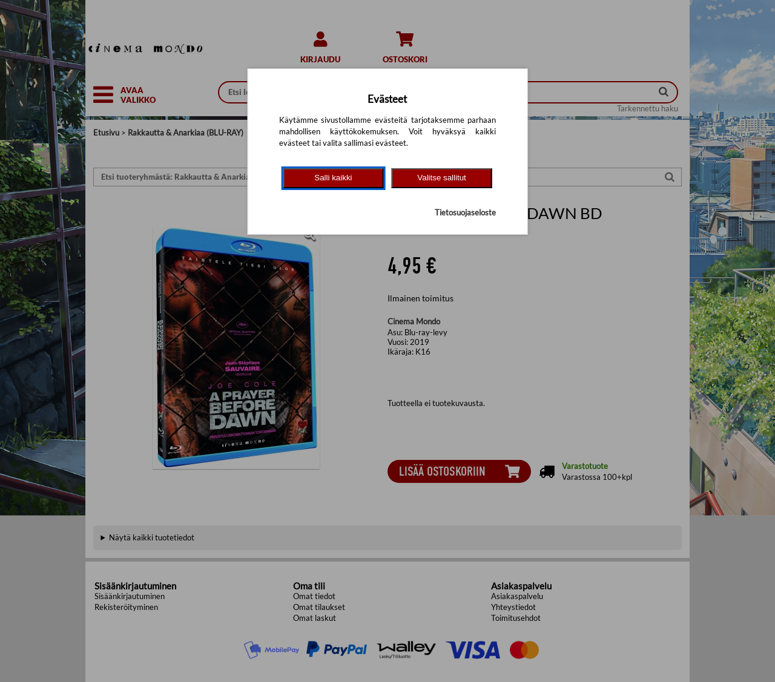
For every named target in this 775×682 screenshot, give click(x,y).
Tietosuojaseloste (465, 212)
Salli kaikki (333, 177)
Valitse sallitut (441, 177)
